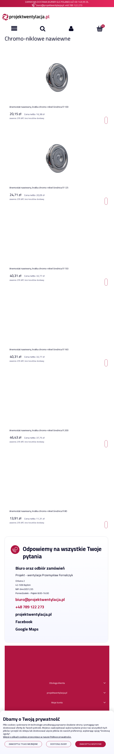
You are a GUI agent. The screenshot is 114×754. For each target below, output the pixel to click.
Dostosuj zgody (58, 744)
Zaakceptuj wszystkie (90, 744)
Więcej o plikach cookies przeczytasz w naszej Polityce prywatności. (37, 737)
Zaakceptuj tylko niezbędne (23, 744)
